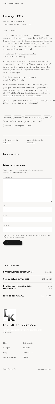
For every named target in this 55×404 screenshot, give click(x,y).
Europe (11, 24)
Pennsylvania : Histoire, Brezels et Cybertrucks (17, 287)
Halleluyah (18, 121)
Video (28, 24)
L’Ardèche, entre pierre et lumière (18, 271)
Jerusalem (8, 125)
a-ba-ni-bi (7, 117)
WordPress (48, 369)
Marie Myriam (19, 125)
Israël (27, 121)
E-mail (5, 215)
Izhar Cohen (36, 121)
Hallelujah (8, 121)
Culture (5, 24)
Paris (29, 125)
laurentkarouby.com (13, 3)
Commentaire (8, 177)
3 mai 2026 (48, 272)
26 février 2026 (47, 279)
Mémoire (17, 24)
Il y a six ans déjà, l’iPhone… (10, 141)
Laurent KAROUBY (15, 21)
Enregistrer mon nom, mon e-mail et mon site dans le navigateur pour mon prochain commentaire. (27, 236)
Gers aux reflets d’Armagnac (16, 278)
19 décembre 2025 (46, 296)
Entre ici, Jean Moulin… (13, 295)
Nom (5, 205)
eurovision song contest (32, 117)
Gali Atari (47, 117)
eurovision (18, 117)
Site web (6, 225)
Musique (23, 24)
